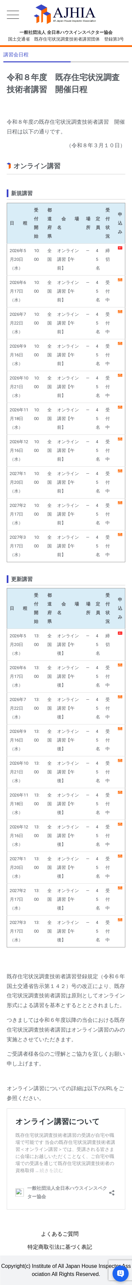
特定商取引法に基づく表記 (60, 1247)
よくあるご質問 (60, 1234)
